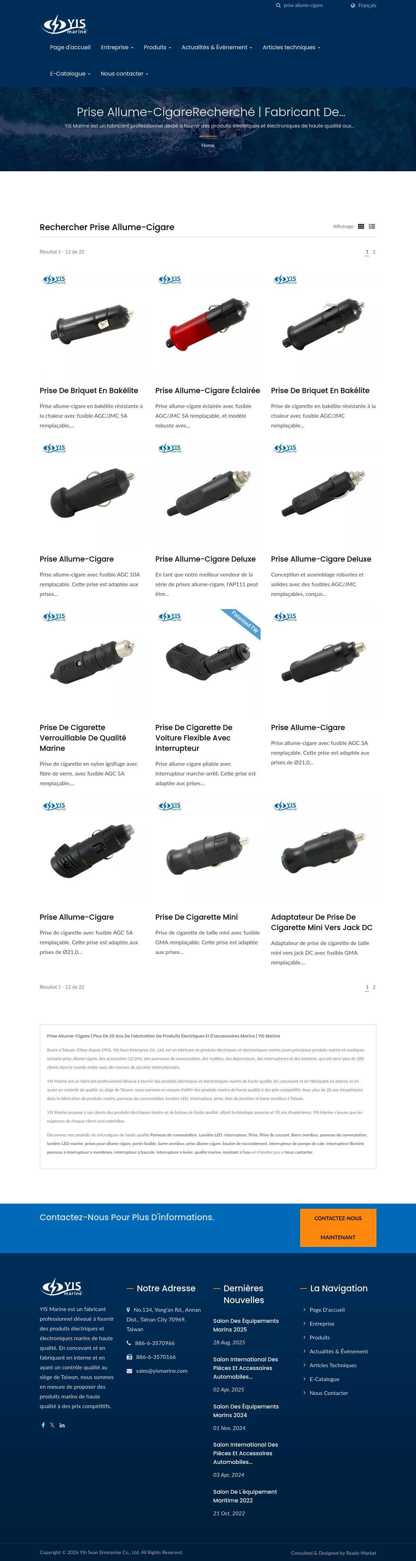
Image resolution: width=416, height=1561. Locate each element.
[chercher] (278, 5)
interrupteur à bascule (134, 1152)
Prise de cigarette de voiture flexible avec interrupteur (193, 737)
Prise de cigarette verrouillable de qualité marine (83, 737)
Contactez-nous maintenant (338, 1227)
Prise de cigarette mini (196, 917)
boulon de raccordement (245, 1143)
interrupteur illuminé (345, 1143)
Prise (253, 1134)
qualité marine (208, 1152)
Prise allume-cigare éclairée (207, 390)
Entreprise (117, 47)
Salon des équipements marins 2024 (246, 1409)
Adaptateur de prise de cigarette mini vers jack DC (322, 922)
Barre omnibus (304, 1134)
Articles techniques (291, 47)
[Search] (315, 5)
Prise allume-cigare (77, 559)
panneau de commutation (343, 1134)
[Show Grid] (361, 226)
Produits (157, 47)
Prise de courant (274, 1134)
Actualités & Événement (217, 47)
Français (367, 5)
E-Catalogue (70, 74)
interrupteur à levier (174, 1152)
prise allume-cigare (203, 1143)
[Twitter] (52, 1424)
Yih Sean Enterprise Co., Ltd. (110, 1551)
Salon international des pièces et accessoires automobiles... (245, 1367)
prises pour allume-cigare (107, 1143)
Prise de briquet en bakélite (89, 390)
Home (208, 145)
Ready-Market (361, 1552)
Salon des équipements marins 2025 (246, 1324)
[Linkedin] (62, 1424)
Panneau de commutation (173, 1134)
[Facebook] (43, 1424)
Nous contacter (124, 74)
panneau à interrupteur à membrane (80, 1152)
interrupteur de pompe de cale (296, 1143)
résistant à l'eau (237, 1152)
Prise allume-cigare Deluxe (205, 559)
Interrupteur (235, 1134)
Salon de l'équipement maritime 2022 (245, 1495)
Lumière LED (210, 1134)
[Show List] (371, 226)
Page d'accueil (70, 47)
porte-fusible (144, 1143)
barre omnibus (171, 1143)
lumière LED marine (65, 1143)
